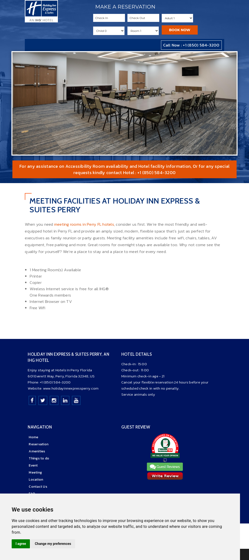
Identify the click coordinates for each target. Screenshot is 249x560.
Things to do (39, 458)
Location (36, 479)
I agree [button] (21, 544)
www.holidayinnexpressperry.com (71, 388)
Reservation (38, 444)
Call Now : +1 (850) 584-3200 (191, 45)
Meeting (35, 472)
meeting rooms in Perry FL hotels (84, 224)
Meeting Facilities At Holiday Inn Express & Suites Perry (114, 205)
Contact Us (38, 486)
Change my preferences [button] (53, 544)
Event (33, 465)
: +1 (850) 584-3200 (155, 172)
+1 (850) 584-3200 (55, 382)
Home (33, 437)
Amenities (37, 451)
